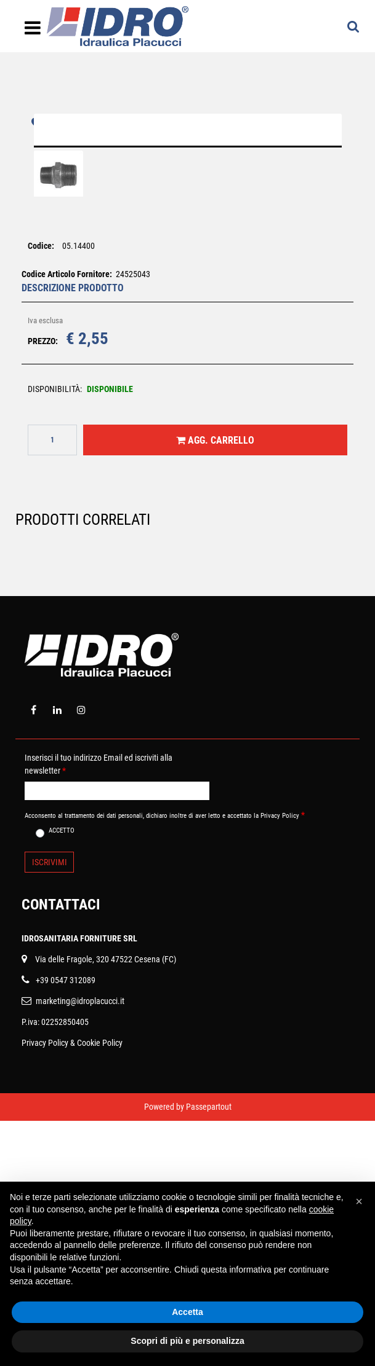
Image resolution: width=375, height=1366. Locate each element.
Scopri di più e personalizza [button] (187, 1341)
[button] (188, 260)
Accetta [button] (187, 1312)
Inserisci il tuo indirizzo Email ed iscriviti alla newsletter (98, 1009)
